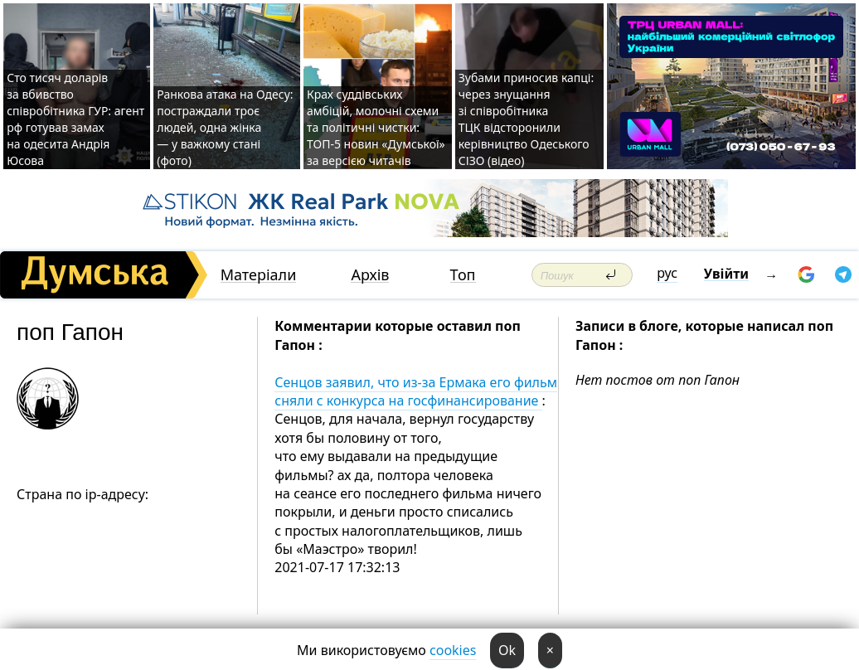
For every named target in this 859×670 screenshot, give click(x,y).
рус (667, 273)
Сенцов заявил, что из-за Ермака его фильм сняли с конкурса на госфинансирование (415, 391)
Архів (370, 275)
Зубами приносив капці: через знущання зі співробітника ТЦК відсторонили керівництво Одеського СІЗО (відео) (527, 119)
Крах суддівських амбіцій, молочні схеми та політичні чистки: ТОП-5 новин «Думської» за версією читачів (376, 127)
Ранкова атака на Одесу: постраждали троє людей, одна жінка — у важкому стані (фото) (225, 127)
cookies (453, 650)
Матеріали (259, 275)
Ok (507, 650)
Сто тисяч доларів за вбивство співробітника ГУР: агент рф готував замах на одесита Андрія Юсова (75, 119)
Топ (463, 275)
